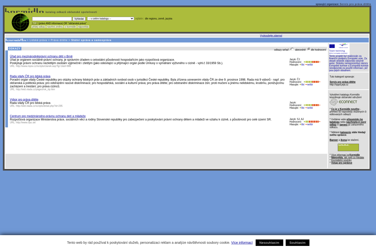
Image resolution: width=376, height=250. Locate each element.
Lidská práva (38, 40)
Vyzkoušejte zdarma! (271, 35)
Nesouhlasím (269, 242)
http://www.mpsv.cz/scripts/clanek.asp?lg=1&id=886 (43, 66)
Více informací (242, 242)
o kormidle (70, 26)
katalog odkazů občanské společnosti (71, 12)
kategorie (345, 132)
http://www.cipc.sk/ (26, 122)
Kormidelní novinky (341, 160)
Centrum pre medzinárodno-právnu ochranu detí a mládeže (48, 116)
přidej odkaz (38, 26)
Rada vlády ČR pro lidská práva (30, 76)
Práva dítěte (59, 40)
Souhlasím (298, 242)
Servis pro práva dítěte (355, 4)
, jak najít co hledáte (347, 157)
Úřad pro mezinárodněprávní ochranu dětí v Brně (41, 56)
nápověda (83, 26)
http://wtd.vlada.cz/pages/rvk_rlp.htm (35, 89)
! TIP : (34, 23)
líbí (302, 64)
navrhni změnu (54, 26)
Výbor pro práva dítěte (24, 99)
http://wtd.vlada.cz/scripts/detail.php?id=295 (39, 106)
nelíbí (309, 64)
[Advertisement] (187, 206)
